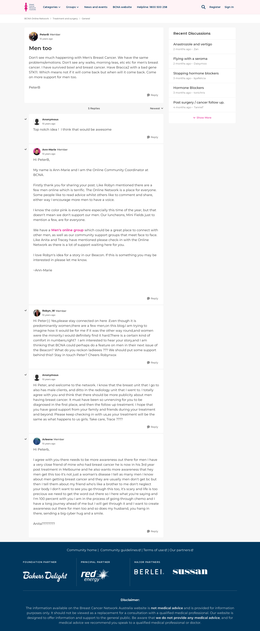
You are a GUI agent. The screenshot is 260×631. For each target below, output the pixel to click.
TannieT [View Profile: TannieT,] (198, 107)
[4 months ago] (182, 107)
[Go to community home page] (30, 7)
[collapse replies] (25, 119)
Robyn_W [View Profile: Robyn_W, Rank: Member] (48, 310)
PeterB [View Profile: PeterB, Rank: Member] (44, 34)
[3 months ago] (182, 78)
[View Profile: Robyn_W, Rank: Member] (36, 312)
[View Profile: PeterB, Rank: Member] (33, 36)
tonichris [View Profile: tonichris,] (199, 92)
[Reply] (152, 95)
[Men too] (48, 123)
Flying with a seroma (190, 59)
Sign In (229, 7)
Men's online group (67, 230)
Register (215, 7)
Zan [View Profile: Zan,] (196, 49)
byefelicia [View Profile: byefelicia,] (200, 78)
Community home (82, 550)
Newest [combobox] (156, 108)
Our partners (180, 550)
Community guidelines (119, 550)
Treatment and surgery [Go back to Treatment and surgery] (65, 18)
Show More (202, 117)
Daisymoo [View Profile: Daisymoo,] (200, 63)
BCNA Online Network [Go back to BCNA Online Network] (36, 18)
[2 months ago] (182, 49)
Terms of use (153, 550)
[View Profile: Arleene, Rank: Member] (36, 441)
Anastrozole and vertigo (192, 44)
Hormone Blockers (188, 88)
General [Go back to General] (86, 18)
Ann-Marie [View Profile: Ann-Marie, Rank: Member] (49, 149)
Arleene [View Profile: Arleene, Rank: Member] (47, 439)
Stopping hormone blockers (196, 73)
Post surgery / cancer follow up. (198, 102)
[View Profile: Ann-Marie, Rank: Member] (36, 151)
